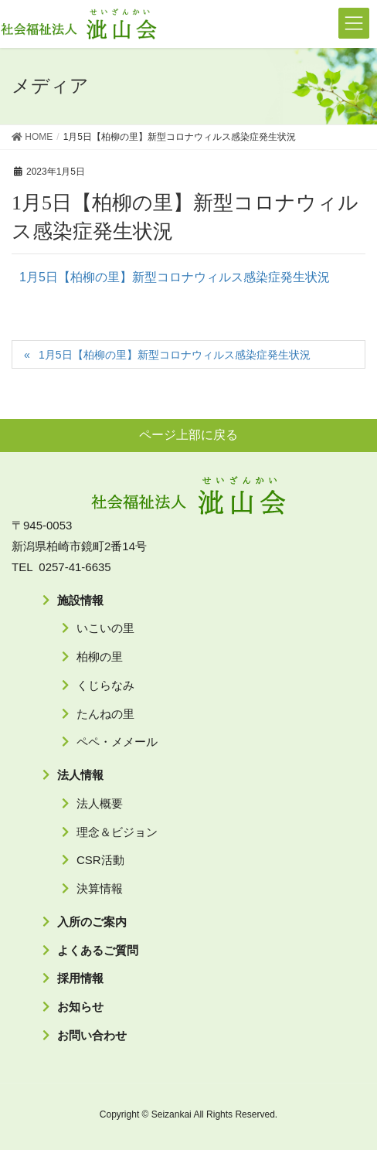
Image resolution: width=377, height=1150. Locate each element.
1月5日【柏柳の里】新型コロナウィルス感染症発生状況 (174, 277)
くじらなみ (105, 685)
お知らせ (80, 1006)
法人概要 (99, 803)
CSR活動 (100, 859)
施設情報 (80, 600)
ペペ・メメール (117, 741)
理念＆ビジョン (117, 832)
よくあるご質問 (97, 950)
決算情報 (99, 888)
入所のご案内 (92, 921)
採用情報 (80, 978)
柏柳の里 (99, 656)
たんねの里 (105, 713)
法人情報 (80, 774)
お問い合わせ (92, 1035)
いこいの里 (105, 628)
